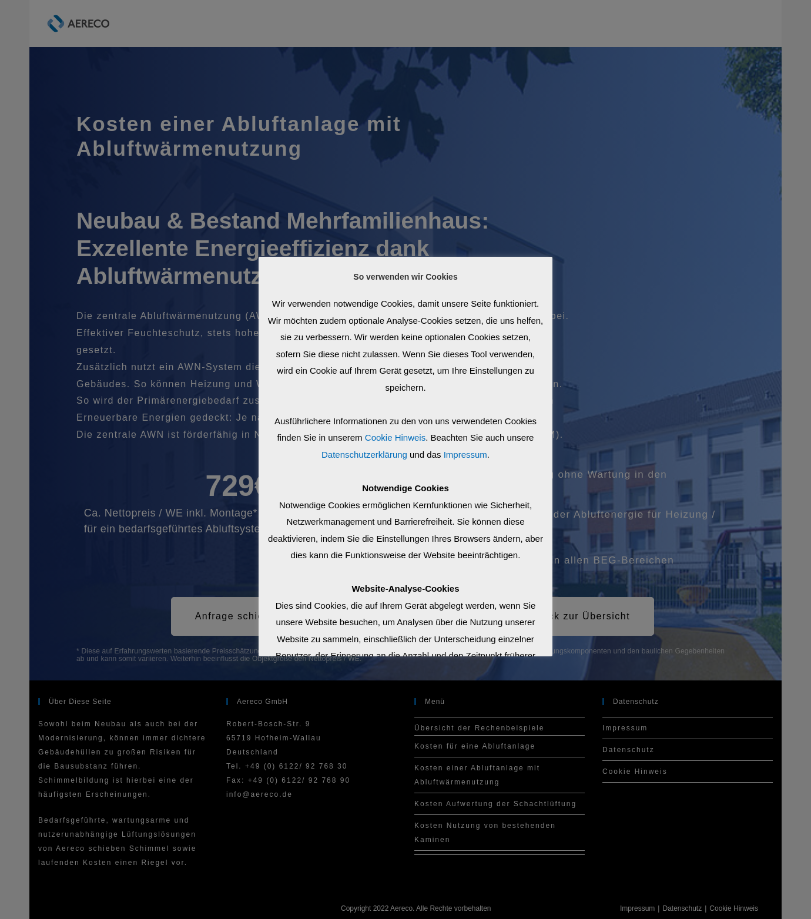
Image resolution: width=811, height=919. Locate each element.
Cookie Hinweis (395, 437)
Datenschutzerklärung (364, 455)
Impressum (465, 455)
